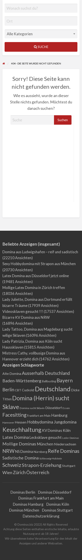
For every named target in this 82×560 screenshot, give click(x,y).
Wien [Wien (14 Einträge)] (7, 472)
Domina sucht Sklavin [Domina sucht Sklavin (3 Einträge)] (32, 408)
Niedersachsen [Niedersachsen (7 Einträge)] (65, 444)
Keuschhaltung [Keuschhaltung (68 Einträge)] (21, 429)
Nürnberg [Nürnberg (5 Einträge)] (40, 452)
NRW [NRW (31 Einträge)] (8, 451)
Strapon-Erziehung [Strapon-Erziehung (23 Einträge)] (41, 465)
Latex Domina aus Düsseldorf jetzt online (35, 275)
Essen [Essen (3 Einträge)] (66, 408)
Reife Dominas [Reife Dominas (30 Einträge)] (63, 451)
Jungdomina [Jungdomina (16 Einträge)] (65, 421)
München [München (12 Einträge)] (45, 443)
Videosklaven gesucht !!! (22, 311)
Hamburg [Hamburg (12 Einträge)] (59, 415)
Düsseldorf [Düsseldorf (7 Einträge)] (53, 408)
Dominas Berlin (22, 492)
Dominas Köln (57, 504)
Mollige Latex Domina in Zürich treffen (33, 287)
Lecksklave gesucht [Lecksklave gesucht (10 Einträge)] (46, 437)
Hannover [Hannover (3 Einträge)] (8, 422)
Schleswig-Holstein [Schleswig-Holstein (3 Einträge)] (50, 458)
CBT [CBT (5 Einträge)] (18, 390)
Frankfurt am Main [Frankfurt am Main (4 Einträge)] (39, 415)
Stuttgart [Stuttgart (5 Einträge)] (68, 466)
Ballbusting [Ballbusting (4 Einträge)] (49, 381)
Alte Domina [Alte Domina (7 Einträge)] (11, 374)
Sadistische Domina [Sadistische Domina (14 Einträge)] (20, 457)
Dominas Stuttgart (57, 510)
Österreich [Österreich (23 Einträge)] (37, 472)
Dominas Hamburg (28, 504)
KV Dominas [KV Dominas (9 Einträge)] (52, 430)
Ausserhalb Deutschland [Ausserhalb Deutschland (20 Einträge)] (46, 373)
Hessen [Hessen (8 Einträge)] (20, 422)
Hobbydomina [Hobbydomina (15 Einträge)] (40, 421)
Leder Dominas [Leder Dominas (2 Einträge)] (70, 437)
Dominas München (24, 510)
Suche (41, 47)
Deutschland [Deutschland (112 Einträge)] (52, 389)
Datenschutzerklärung (41, 516)
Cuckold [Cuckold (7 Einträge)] (28, 390)
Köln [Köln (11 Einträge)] (67, 430)
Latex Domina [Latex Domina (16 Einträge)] (15, 437)
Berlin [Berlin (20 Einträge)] (8, 389)
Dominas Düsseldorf (55, 492)
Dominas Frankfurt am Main (41, 498)
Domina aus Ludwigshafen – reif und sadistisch (40, 252)
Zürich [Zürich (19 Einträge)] (19, 472)
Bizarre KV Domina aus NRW (26, 317)
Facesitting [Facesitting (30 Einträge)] (14, 415)
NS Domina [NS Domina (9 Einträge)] (24, 451)
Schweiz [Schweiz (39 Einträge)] (11, 465)
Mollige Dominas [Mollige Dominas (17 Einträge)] (19, 443)
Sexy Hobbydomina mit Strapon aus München (39, 263)
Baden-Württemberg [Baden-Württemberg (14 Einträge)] (21, 380)
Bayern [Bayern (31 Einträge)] (65, 380)
